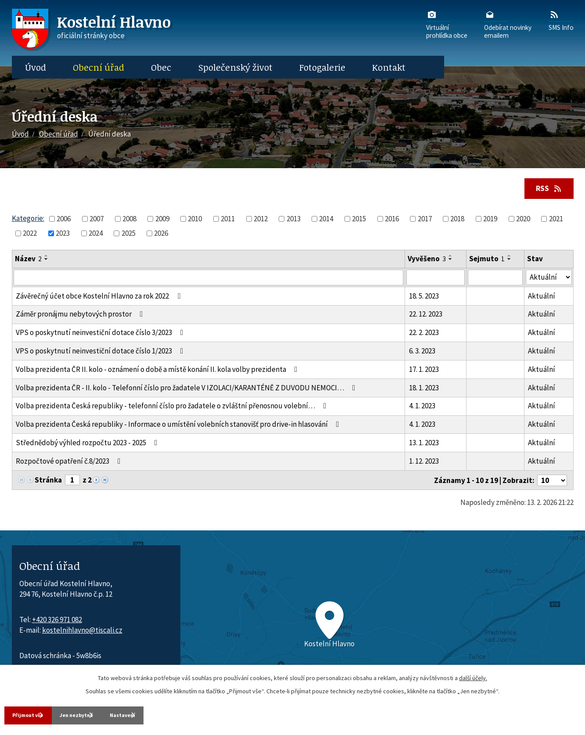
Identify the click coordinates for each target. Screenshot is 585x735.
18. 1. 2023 (424, 389)
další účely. (473, 676)
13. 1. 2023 (424, 444)
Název (28, 260)
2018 (457, 220)
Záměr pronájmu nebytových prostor (81, 316)
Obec (161, 67)
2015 (359, 220)
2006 (64, 220)
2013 (294, 220)
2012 (261, 220)
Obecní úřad (98, 67)
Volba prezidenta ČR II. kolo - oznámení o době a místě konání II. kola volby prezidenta (158, 370)
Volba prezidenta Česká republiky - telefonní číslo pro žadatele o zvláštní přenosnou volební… (173, 407)
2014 (326, 220)
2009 (162, 220)
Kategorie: (28, 219)
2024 (96, 234)
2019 (490, 220)
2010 (195, 220)
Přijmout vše (35, 714)
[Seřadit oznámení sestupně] (46, 261)
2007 (97, 220)
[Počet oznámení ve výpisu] (552, 481)
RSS (545, 189)
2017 (425, 220)
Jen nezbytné (109, 714)
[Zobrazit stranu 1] (72, 481)
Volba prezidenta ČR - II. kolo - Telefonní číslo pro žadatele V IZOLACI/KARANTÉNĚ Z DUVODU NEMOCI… (187, 389)
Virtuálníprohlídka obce (446, 24)
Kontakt (389, 67)
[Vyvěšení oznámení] (435, 279)
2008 (129, 220)
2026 (161, 234)
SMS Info (561, 20)
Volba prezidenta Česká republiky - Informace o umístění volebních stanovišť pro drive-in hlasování (179, 425)
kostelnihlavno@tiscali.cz (82, 631)
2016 (392, 220)
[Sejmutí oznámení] (495, 279)
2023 (63, 234)
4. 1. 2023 (422, 407)
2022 (30, 234)
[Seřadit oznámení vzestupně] (46, 257)
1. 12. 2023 (424, 462)
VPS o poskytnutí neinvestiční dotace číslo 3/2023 (101, 334)
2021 (556, 220)
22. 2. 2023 (424, 334)
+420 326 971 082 (57, 621)
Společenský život (235, 67)
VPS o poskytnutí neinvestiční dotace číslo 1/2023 (101, 352)
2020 (523, 220)
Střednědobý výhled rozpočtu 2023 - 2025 (88, 444)
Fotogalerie (322, 67)
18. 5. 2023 (424, 297)
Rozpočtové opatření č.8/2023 (70, 462)
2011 (228, 220)
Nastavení (179, 714)
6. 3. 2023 (422, 352)
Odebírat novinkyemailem (507, 24)
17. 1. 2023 (424, 370)
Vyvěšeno (427, 260)
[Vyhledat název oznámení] (209, 279)
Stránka (48, 481)
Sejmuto (487, 260)
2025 (129, 234)
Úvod (35, 67)
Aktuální (541, 297)
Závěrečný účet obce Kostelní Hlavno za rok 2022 (99, 297)
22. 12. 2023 (425, 316)
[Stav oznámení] (549, 278)
